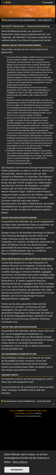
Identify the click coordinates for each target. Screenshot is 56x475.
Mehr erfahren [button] (20, 462)
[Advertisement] (28, 447)
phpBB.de (38, 413)
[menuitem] (8, 2)
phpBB (20, 411)
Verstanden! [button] (17, 469)
